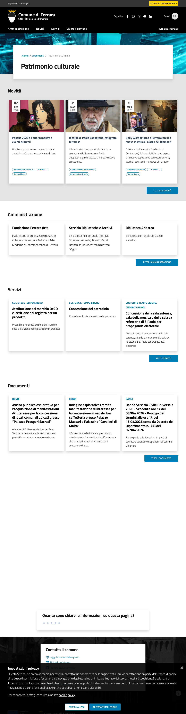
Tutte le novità (162, 190)
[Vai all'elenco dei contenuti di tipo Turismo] (41, 169)
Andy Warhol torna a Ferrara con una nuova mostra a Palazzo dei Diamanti (148, 140)
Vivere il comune (77, 28)
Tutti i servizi (163, 358)
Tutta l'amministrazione (157, 262)
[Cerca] (174, 16)
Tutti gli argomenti (168, 29)
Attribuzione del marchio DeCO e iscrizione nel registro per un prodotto (35, 313)
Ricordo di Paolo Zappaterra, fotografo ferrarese (93, 140)
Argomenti (38, 56)
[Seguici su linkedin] (149, 16)
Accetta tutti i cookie (105, 707)
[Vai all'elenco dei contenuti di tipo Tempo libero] (19, 174)
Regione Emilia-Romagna (18, 3)
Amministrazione (18, 28)
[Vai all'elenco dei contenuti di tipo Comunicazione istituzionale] (82, 169)
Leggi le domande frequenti (62, 657)
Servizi (55, 28)
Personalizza (77, 707)
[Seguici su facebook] (126, 16)
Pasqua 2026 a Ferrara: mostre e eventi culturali (32, 140)
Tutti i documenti (161, 458)
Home (25, 56)
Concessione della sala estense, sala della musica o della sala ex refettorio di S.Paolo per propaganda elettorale (149, 319)
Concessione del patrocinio (89, 308)
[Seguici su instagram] (131, 16)
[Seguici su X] (137, 16)
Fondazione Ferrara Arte (30, 227)
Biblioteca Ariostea (140, 227)
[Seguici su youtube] (143, 16)
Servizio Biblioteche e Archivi (90, 227)
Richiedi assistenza (58, 662)
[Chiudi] (182, 667)
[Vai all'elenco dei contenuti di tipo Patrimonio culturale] (22, 169)
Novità (40, 28)
